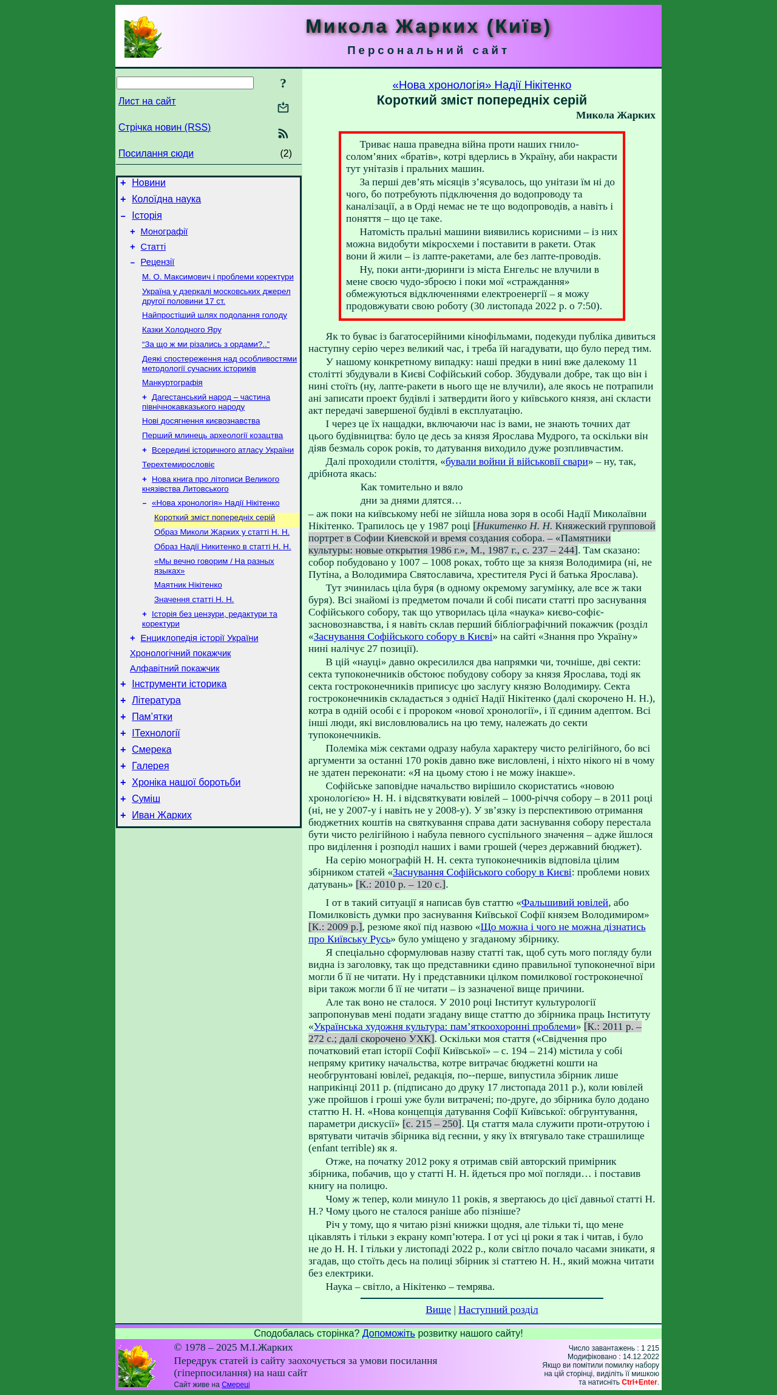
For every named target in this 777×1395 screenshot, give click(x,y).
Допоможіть (388, 1333)
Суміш (146, 855)
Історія (147, 221)
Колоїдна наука (166, 202)
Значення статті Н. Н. (194, 634)
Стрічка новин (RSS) (164, 127)
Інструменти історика (179, 727)
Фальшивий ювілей (564, 902)
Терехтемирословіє (178, 490)
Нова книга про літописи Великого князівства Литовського (210, 510)
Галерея (150, 819)
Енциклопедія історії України (200, 676)
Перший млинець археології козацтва (212, 458)
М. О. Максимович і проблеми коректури (218, 288)
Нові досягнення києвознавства (201, 442)
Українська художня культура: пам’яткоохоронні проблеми (445, 1026)
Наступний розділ (498, 1309)
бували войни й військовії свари (517, 461)
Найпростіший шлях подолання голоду (214, 329)
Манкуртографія (172, 401)
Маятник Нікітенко (188, 618)
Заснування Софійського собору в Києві (403, 636)
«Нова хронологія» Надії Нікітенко (216, 530)
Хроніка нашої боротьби (186, 837)
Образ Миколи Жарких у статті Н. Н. (222, 562)
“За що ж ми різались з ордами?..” (206, 361)
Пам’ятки (152, 764)
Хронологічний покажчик (180, 693)
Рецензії (158, 273)
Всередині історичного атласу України (223, 474)
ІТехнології (156, 782)
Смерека (152, 800)
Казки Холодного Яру (182, 345)
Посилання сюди (156, 153)
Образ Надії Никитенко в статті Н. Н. (222, 578)
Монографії (164, 239)
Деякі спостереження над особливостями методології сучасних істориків (219, 381)
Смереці (235, 1384)
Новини (149, 184)
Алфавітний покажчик (175, 710)
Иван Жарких (162, 873)
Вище (438, 1309)
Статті (153, 256)
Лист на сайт (147, 101)
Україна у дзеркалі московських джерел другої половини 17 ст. (216, 309)
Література (156, 746)
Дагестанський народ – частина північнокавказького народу (206, 422)
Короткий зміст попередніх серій (214, 546)
